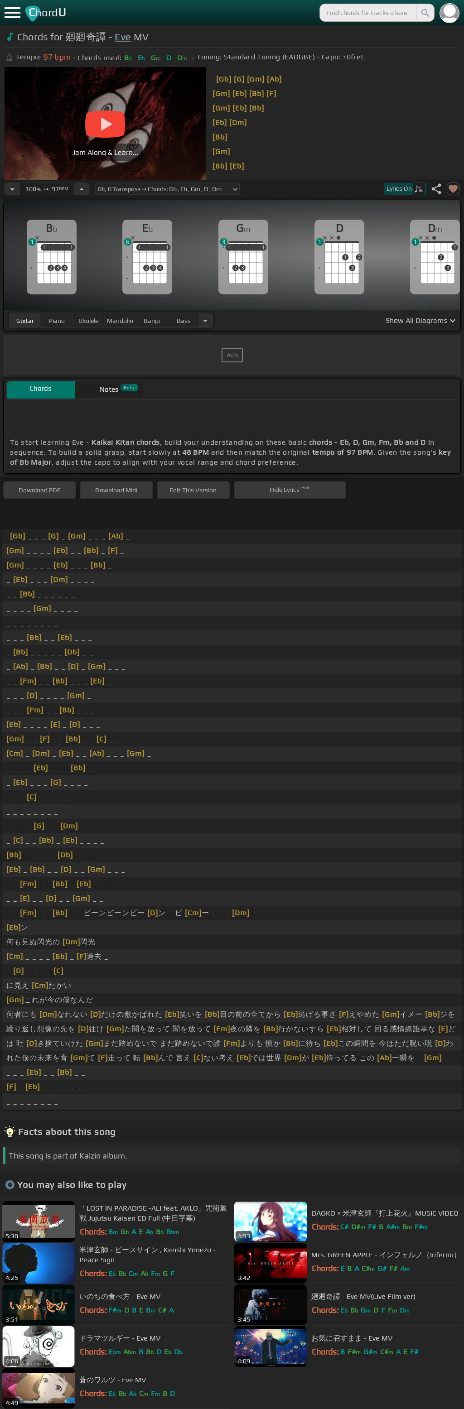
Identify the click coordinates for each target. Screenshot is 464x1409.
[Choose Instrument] (205, 320)
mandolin (120, 320)
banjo (152, 320)
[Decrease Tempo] (12, 189)
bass (184, 320)
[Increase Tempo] (81, 189)
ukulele (88, 320)
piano (57, 320)
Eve (123, 37)
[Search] (424, 13)
